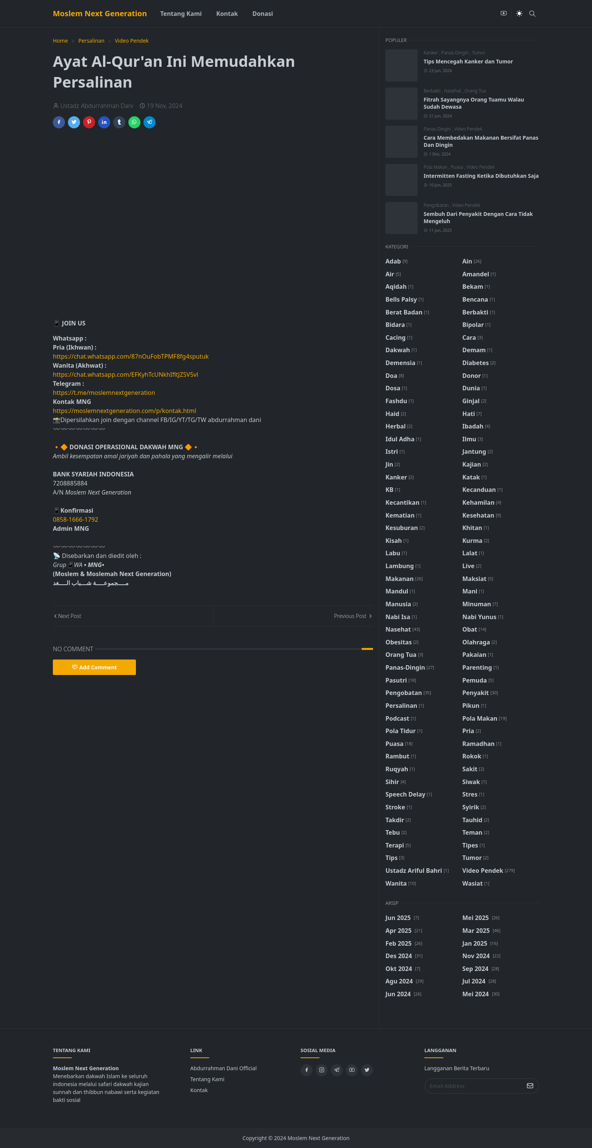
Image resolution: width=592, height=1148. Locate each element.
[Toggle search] (532, 13)
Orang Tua (475, 91)
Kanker (431, 52)
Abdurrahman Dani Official (223, 1068)
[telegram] (337, 1070)
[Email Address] (473, 1086)
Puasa (457, 167)
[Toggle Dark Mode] (519, 13)
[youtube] (504, 13)
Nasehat (453, 91)
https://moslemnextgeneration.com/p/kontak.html (124, 411)
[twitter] (367, 1070)
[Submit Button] (530, 1086)
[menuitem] (181, 13)
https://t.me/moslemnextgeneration (104, 392)
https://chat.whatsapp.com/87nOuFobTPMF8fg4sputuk (131, 356)
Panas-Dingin (455, 52)
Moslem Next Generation (100, 13)
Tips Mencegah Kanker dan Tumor (468, 61)
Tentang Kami (207, 1079)
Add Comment (94, 667)
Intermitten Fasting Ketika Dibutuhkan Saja (481, 175)
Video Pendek (468, 129)
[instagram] (322, 1070)
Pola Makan (436, 167)
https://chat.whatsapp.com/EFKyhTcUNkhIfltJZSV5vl (125, 374)
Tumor (478, 52)
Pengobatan (437, 205)
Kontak (199, 1090)
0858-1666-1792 (76, 519)
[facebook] (307, 1070)
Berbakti (433, 91)
